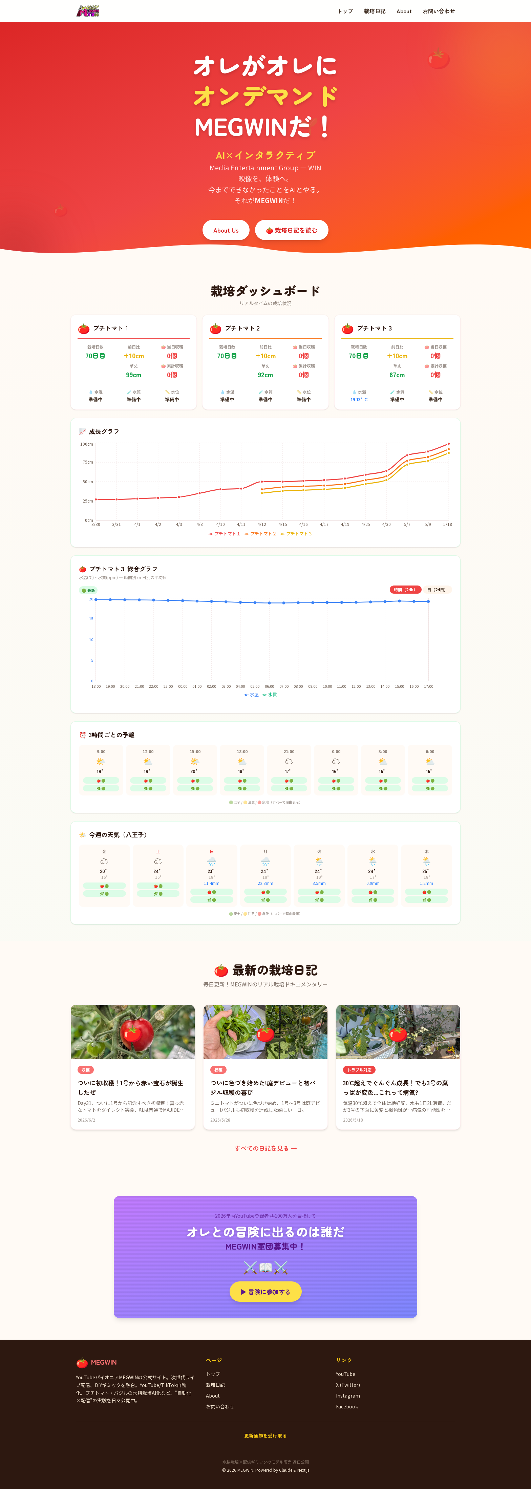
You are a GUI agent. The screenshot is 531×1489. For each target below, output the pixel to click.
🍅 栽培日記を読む (292, 230)
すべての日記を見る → (265, 1148)
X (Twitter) (348, 1384)
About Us (226, 230)
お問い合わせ (439, 11)
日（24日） (437, 589)
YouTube (345, 1373)
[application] (265, 490)
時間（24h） (406, 589)
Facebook (347, 1406)
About (404, 11)
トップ (345, 11)
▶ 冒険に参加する (265, 1291)
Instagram (348, 1395)
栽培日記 (375, 11)
